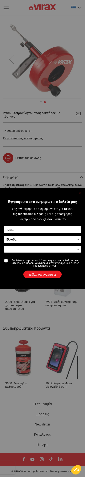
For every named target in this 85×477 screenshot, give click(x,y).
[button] (76, 470)
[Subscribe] (42, 274)
